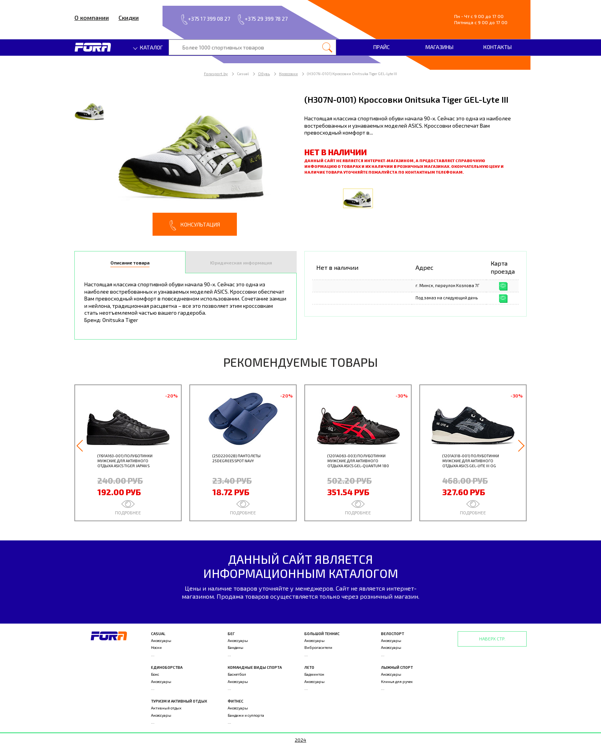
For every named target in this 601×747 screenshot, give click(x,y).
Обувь (264, 73)
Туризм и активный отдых (179, 701)
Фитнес (235, 701)
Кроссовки (288, 73)
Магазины (439, 47)
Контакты (497, 47)
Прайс (381, 47)
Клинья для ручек (397, 681)
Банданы (235, 647)
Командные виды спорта (255, 667)
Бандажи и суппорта (246, 715)
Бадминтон (314, 674)
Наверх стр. (492, 638)
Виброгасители (318, 647)
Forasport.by (216, 73)
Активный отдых (166, 708)
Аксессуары (161, 640)
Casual (158, 633)
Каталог (148, 47)
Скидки (128, 17)
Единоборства (166, 667)
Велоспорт (392, 633)
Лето (309, 667)
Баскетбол (237, 674)
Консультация (194, 225)
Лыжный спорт (397, 667)
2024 (300, 739)
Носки (156, 647)
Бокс (155, 674)
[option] (185, 165)
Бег (231, 633)
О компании (91, 17)
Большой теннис (322, 633)
